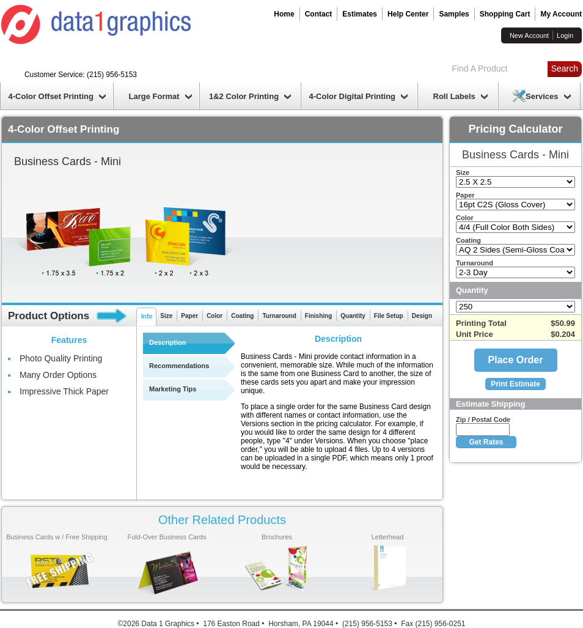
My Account (561, 14)
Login (565, 35)
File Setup (388, 315)
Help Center (407, 14)
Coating (242, 315)
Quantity (352, 315)
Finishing (318, 315)
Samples (454, 14)
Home (284, 14)
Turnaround (279, 315)
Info (146, 316)
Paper (189, 315)
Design (422, 315)
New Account (529, 35)
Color (214, 315)
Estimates (359, 14)
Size (166, 315)
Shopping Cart (505, 14)
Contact (318, 14)
